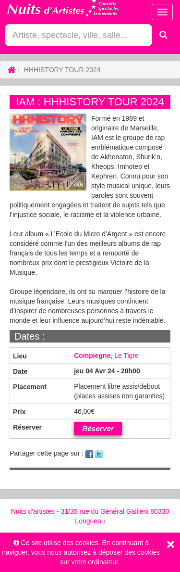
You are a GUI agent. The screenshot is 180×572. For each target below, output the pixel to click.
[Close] (170, 544)
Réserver (98, 428)
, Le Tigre (106, 355)
